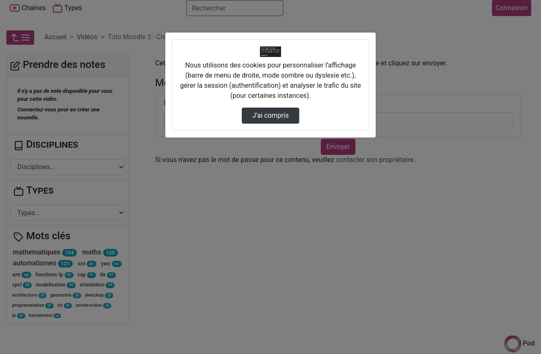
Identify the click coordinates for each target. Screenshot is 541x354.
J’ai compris (270, 115)
